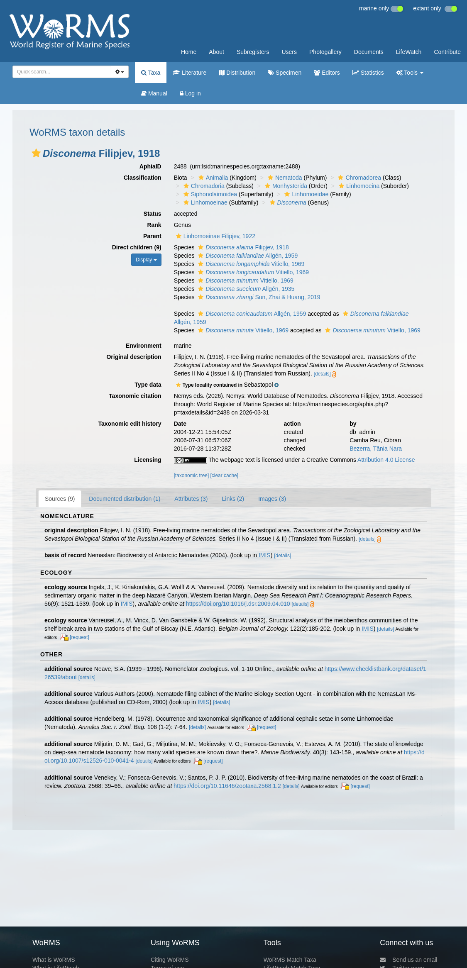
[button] (36, 153)
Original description (133, 357)
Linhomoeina (358, 186)
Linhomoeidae (305, 194)
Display (146, 260)
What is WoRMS (53, 959)
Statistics (368, 72)
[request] (79, 637)
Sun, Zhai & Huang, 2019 (258, 297)
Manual (154, 93)
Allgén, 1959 (247, 255)
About (216, 52)
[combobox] (61, 72)
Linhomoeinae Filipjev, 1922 (214, 236)
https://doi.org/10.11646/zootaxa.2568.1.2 (227, 786)
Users (289, 52)
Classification (142, 177)
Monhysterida (285, 186)
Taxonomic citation (135, 396)
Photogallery (325, 52)
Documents (369, 52)
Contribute (447, 52)
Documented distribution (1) (124, 498)
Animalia (212, 177)
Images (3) (272, 498)
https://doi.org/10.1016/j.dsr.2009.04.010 (238, 603)
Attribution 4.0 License (386, 459)
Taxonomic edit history (129, 423)
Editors (327, 72)
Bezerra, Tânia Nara (376, 448)
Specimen (284, 72)
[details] (322, 374)
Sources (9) (60, 498)
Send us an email (408, 959)
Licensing (147, 459)
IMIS (265, 555)
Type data (147, 384)
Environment (143, 345)
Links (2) (233, 498)
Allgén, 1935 (245, 288)
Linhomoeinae (204, 202)
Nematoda (284, 177)
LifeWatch (409, 52)
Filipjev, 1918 (242, 247)
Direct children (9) (136, 247)
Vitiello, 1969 (250, 264)
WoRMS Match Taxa (290, 959)
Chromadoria (203, 186)
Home (188, 52)
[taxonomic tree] (191, 475)
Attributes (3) (191, 498)
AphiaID (150, 166)
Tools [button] (409, 72)
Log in (190, 93)
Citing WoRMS (170, 959)
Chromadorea (358, 177)
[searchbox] (59, 72)
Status (152, 213)
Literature (189, 72)
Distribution (237, 72)
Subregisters (253, 52)
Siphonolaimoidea (209, 194)
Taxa (150, 72)
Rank (154, 225)
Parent (152, 236)
